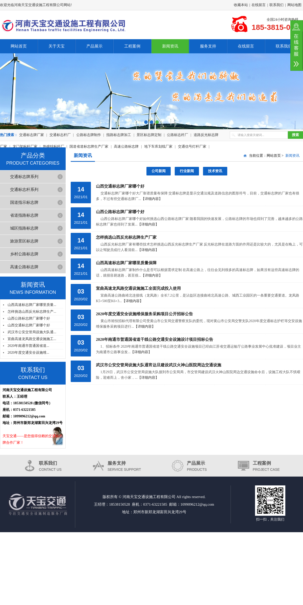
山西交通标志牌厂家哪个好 (29, 325)
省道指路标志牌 (24, 215)
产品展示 (94, 46)
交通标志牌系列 (24, 176)
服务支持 (208, 46)
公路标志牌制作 (88, 135)
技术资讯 (215, 171)
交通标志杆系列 (24, 189)
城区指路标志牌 (24, 228)
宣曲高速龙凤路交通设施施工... (32, 339)
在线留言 (258, 5)
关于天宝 (56, 46)
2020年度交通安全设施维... (28, 352)
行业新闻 (187, 171)
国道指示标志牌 (24, 202)
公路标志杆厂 (177, 135)
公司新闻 (159, 171)
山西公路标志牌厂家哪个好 (29, 318)
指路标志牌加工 (118, 135)
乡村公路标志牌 (24, 254)
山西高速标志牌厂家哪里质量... (32, 305)
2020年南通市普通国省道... (28, 346)
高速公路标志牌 (24, 267)
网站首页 (19, 46)
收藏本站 (241, 5)
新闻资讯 (170, 46)
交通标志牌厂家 (31, 135)
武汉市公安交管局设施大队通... (32, 332)
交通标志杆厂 (60, 135)
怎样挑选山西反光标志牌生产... (32, 311)
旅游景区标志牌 (24, 241)
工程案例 (132, 46)
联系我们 (276, 5)
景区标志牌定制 (149, 135)
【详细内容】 (151, 199)
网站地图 (294, 5)
